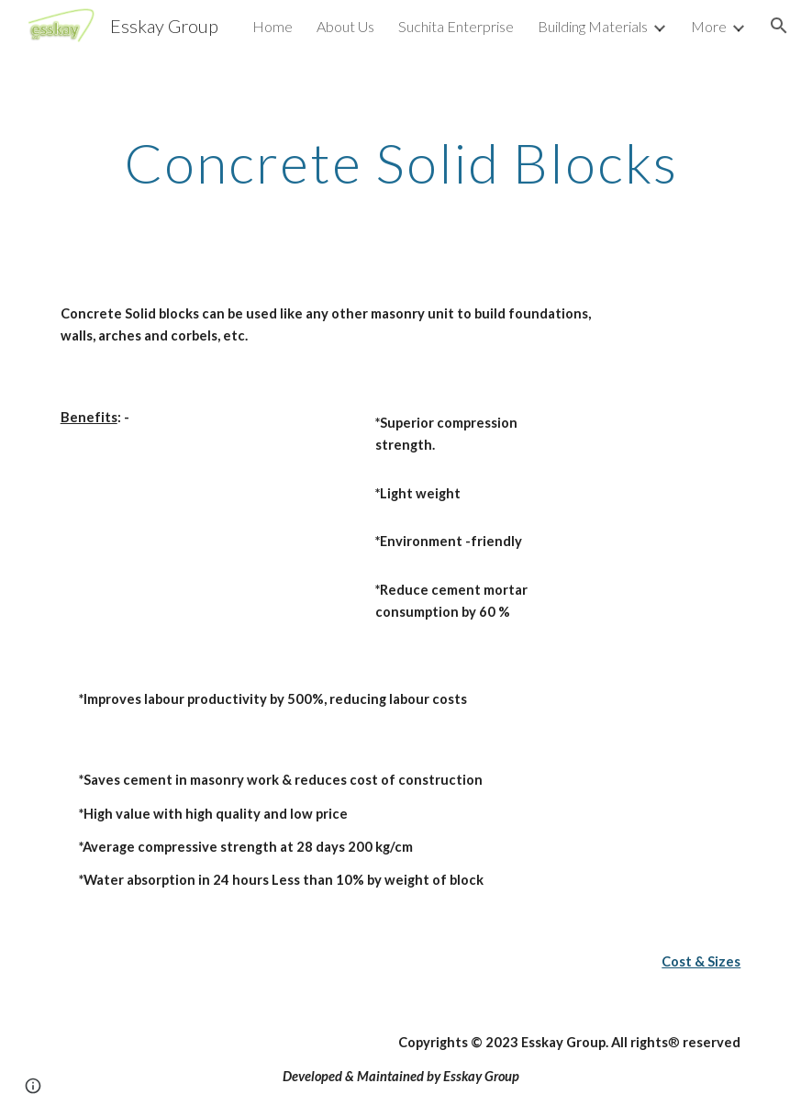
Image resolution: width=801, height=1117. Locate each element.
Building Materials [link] (593, 26)
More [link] (709, 26)
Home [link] (272, 26)
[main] (401, 162)
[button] (779, 26)
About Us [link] (345, 26)
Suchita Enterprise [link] (456, 26)
